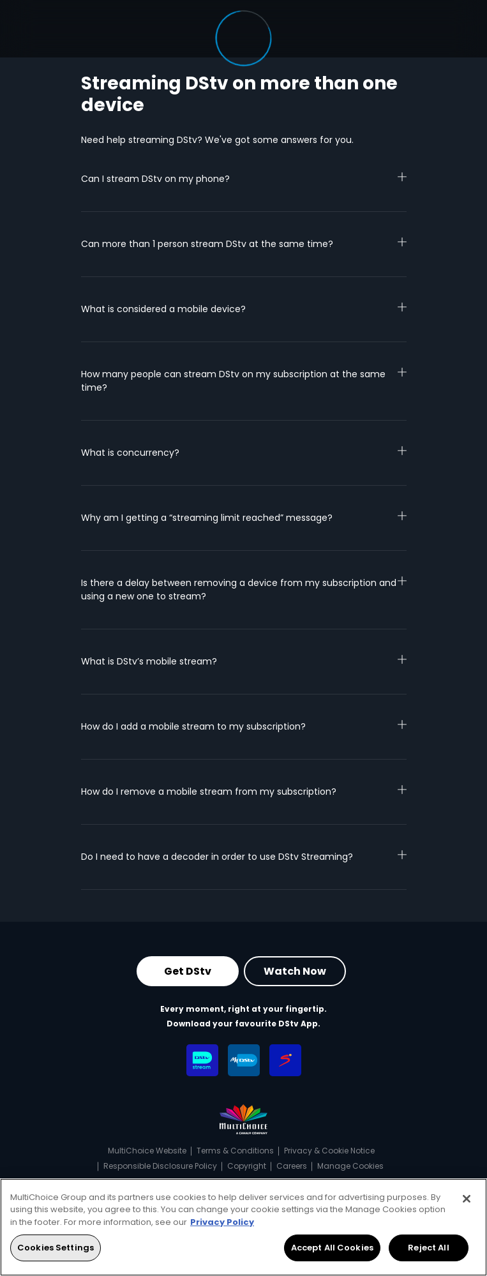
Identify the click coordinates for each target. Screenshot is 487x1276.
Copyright (246, 1165)
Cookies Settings (55, 1248)
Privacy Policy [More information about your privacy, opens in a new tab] (222, 1222)
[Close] (467, 1199)
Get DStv (187, 971)
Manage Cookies (350, 1165)
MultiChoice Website (147, 1150)
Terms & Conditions (235, 1150)
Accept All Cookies (332, 1248)
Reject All (428, 1248)
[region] (243, 1227)
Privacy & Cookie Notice (329, 1150)
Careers (291, 1165)
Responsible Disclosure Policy (160, 1165)
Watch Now (295, 971)
